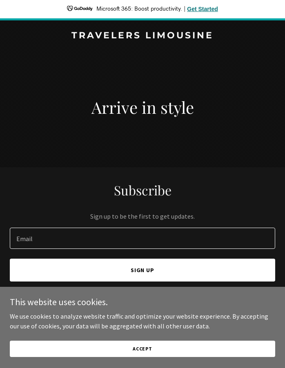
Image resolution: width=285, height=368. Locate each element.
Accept (142, 349)
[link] (142, 36)
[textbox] (142, 238)
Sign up (143, 270)
